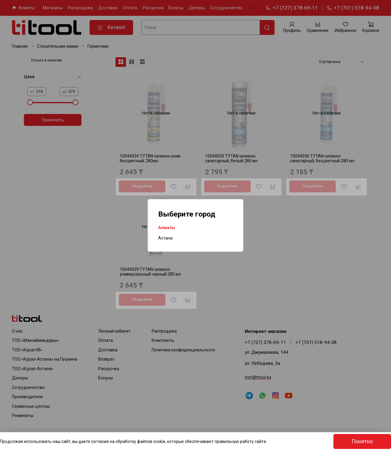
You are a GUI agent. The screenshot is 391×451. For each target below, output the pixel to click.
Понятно (362, 441)
